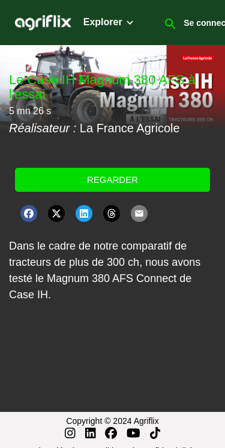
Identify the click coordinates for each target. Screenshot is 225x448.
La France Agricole (130, 128)
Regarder (112, 179)
